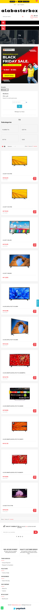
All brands (4, 90)
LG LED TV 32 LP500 (7, 173)
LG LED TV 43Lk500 (7, 273)
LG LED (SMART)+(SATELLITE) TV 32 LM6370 (13, 439)
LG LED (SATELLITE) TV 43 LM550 (10, 339)
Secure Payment (6, 562)
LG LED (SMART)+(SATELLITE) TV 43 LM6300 (13, 406)
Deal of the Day (6, 580)
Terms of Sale (5, 572)
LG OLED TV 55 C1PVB (8, 505)
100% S (5, 549)
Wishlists (5, 93)
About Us (4, 588)
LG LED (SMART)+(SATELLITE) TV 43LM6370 (13, 472)
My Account (5, 598)
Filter (37, 303)
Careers (4, 590)
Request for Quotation (7, 565)
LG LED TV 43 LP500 (7, 207)
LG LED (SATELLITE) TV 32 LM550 (10, 306)
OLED (23, 139)
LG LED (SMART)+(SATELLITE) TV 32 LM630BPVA (14, 372)
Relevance (10, 146)
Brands (3, 87)
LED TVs (24, 129)
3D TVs (4, 139)
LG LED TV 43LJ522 (7, 240)
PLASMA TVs (5, 129)
